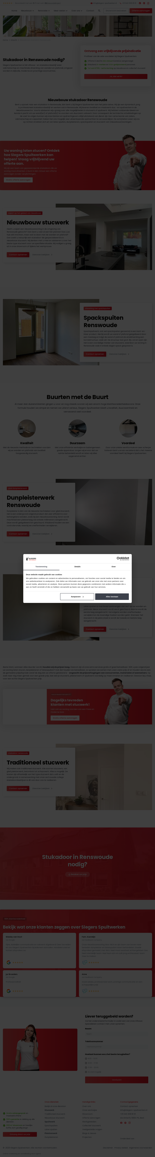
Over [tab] (114, 567)
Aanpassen (77, 597)
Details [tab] (77, 567)
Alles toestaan (112, 597)
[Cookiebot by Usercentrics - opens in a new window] (118, 558)
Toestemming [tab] (41, 567)
